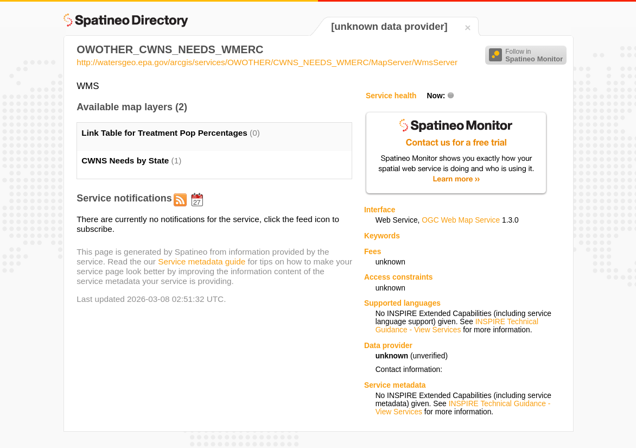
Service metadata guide (201, 261)
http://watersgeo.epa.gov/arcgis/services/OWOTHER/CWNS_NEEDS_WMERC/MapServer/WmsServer (267, 62)
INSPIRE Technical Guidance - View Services (457, 326)
